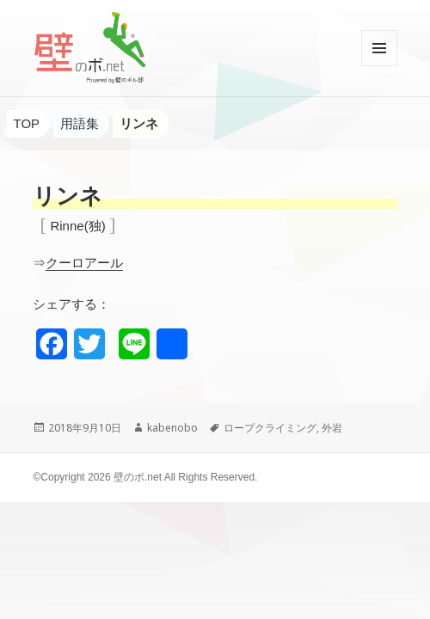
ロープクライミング (270, 427)
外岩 (332, 427)
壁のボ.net (138, 477)
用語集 (79, 123)
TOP (27, 123)
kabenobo (172, 427)
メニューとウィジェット (379, 65)
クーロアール (84, 262)
